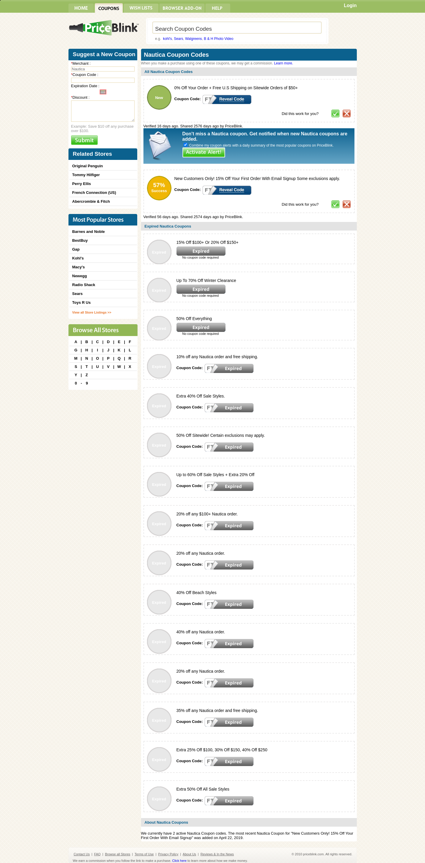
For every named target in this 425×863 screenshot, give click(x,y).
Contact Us (82, 854)
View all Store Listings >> (91, 312)
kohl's (167, 39)
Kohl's (78, 258)
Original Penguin (87, 166)
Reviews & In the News (217, 854)
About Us (189, 854)
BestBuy (80, 240)
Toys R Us (81, 302)
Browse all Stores (117, 854)
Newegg (79, 276)
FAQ (97, 854)
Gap (76, 249)
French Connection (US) (94, 192)
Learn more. (283, 63)
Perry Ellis (81, 183)
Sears (178, 39)
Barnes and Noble (88, 231)
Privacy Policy (168, 854)
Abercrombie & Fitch (91, 201)
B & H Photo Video (218, 39)
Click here (179, 860)
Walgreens (193, 39)
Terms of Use (144, 854)
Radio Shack (83, 285)
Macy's (78, 267)
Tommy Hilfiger (86, 175)
